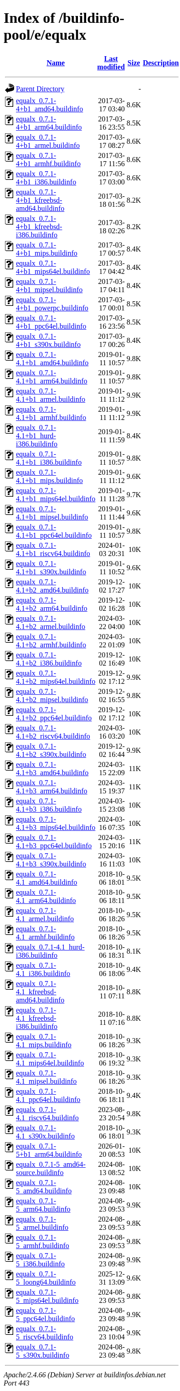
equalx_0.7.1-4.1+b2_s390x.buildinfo (51, 750)
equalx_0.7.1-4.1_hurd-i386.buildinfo (50, 951)
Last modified (110, 63)
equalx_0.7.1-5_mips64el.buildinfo (47, 1296)
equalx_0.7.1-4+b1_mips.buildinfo (46, 249)
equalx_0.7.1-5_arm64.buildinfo (43, 1205)
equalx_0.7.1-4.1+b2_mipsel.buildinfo (52, 695)
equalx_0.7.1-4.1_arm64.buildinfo (46, 896)
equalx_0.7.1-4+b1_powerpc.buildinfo (52, 304)
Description (161, 63)
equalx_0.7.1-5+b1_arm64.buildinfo (49, 1150)
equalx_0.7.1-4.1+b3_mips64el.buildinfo (55, 823)
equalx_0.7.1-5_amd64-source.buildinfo (51, 1168)
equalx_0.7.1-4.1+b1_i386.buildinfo (49, 458)
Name (55, 63)
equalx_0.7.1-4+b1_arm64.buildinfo (49, 123)
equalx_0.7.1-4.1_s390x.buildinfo (45, 1132)
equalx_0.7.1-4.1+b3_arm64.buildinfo (51, 787)
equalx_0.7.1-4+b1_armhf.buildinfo (48, 160)
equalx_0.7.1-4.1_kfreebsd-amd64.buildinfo (40, 992)
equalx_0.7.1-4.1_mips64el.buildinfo (50, 1059)
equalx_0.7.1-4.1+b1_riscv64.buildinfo (53, 549)
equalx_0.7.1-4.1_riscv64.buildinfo (47, 1114)
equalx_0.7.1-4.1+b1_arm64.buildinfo (51, 377)
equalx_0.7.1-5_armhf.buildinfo (42, 1241)
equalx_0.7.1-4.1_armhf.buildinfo (45, 933)
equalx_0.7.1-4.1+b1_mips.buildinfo (49, 476)
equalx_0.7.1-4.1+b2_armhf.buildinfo (51, 641)
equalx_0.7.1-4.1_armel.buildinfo (45, 915)
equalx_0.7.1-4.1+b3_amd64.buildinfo (52, 769)
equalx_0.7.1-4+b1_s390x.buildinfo (48, 340)
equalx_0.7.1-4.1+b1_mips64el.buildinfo (55, 495)
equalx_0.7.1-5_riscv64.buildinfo (44, 1333)
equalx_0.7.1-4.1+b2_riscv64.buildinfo (53, 732)
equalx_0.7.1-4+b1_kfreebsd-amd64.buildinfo (40, 200)
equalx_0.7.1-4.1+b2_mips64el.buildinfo (55, 677)
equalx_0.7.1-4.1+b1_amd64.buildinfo (52, 359)
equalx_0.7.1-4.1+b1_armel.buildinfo (50, 395)
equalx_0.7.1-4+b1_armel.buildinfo (48, 141)
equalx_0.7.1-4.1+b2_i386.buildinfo (49, 659)
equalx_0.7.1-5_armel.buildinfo (42, 1223)
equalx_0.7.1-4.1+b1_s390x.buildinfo (51, 568)
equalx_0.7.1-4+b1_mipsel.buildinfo (49, 286)
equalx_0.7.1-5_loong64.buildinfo (46, 1278)
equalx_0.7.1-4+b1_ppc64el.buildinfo (51, 322)
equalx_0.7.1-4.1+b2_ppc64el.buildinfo (54, 714)
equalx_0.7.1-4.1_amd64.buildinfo (46, 878)
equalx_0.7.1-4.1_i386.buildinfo (43, 969)
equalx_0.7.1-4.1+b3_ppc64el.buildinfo (54, 842)
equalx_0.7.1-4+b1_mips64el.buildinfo (53, 267)
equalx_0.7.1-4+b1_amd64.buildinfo (49, 105)
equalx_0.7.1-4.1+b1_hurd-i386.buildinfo (36, 436)
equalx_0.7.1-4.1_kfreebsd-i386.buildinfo (36, 1018)
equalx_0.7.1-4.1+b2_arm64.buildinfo (51, 604)
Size (134, 63)
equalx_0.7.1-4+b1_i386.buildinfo (46, 178)
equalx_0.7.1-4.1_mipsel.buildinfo (46, 1077)
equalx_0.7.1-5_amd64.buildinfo (44, 1187)
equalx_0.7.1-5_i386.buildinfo (40, 1260)
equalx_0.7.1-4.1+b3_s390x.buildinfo (51, 860)
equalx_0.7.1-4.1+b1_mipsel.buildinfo (52, 513)
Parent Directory (40, 89)
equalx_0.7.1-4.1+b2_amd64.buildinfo (52, 586)
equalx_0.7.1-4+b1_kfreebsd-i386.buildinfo (39, 227)
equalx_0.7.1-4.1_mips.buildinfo (44, 1041)
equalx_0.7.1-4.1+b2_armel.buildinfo (50, 622)
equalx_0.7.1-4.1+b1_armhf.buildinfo (51, 413)
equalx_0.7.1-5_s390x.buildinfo (42, 1351)
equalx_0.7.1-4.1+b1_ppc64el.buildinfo (54, 531)
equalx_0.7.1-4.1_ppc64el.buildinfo (48, 1095)
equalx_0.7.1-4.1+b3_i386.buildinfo (49, 805)
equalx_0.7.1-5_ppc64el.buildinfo (45, 1315)
